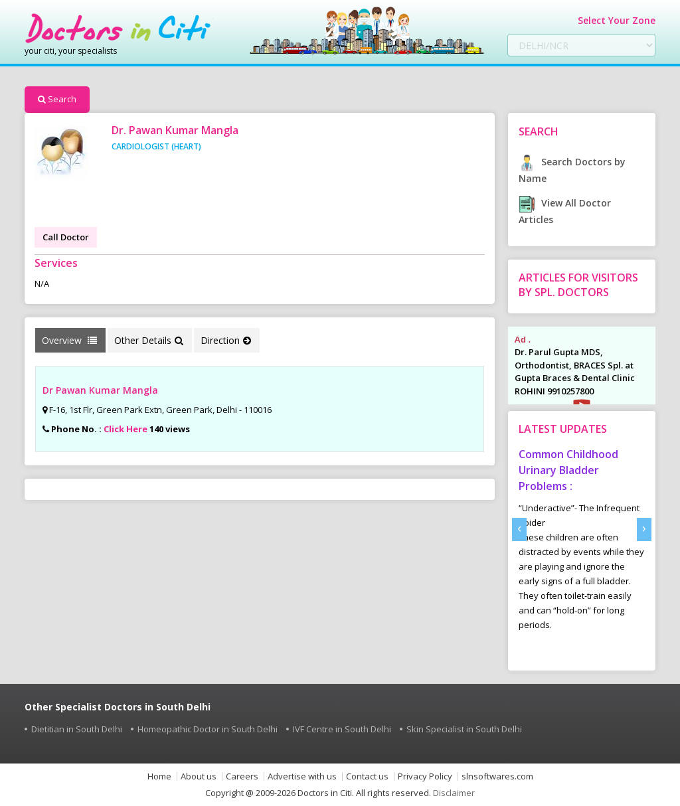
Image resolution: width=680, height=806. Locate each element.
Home (159, 776)
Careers (242, 776)
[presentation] (519, 529)
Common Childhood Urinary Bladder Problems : (568, 470)
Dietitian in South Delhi (76, 729)
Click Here (125, 429)
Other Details (148, 340)
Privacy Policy (425, 776)
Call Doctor (65, 237)
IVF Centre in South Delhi (342, 729)
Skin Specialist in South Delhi (464, 729)
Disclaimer (454, 793)
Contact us (367, 776)
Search (57, 99)
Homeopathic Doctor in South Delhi (207, 729)
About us (198, 776)
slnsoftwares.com (497, 776)
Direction (226, 340)
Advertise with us (302, 776)
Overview (69, 340)
